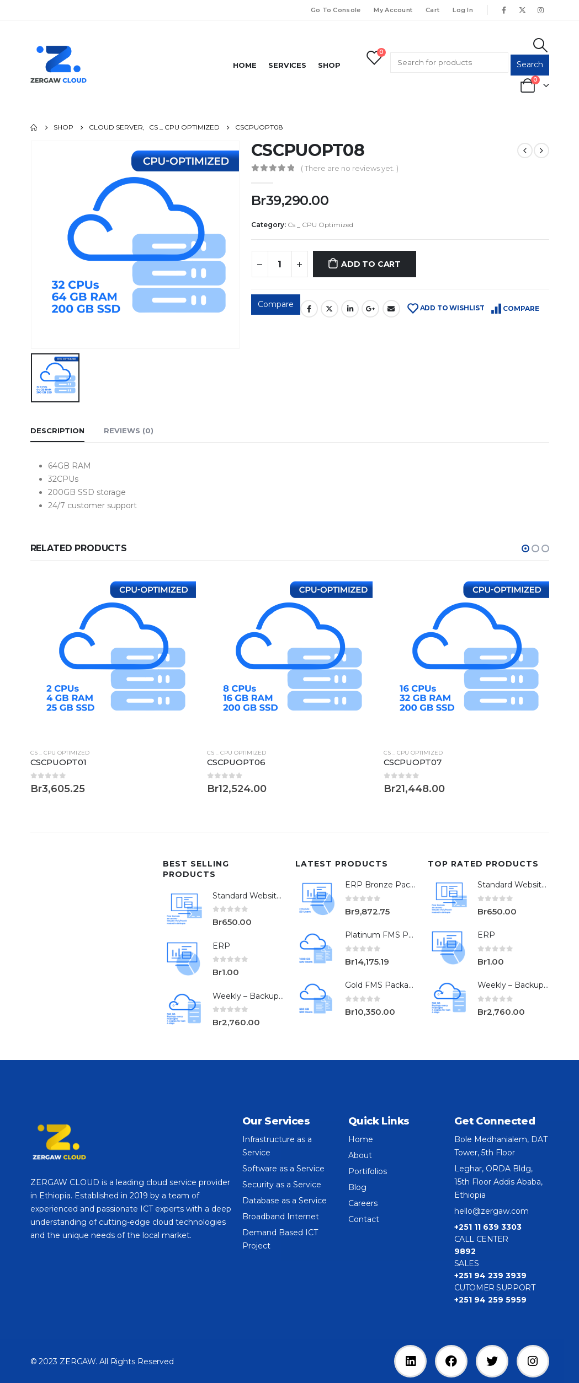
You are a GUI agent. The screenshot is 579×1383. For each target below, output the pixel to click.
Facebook (309, 309)
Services (287, 65)
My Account (393, 10)
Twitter (329, 309)
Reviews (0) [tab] (128, 430)
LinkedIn (350, 309)
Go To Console (336, 10)
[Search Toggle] (540, 45)
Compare (276, 304)
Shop (329, 65)
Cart (432, 10)
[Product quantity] (280, 264)
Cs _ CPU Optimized (320, 224)
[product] (113, 656)
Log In (463, 10)
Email (391, 309)
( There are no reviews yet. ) (350, 168)
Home (245, 65)
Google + (370, 309)
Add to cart (371, 264)
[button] (525, 548)
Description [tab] (57, 430)
